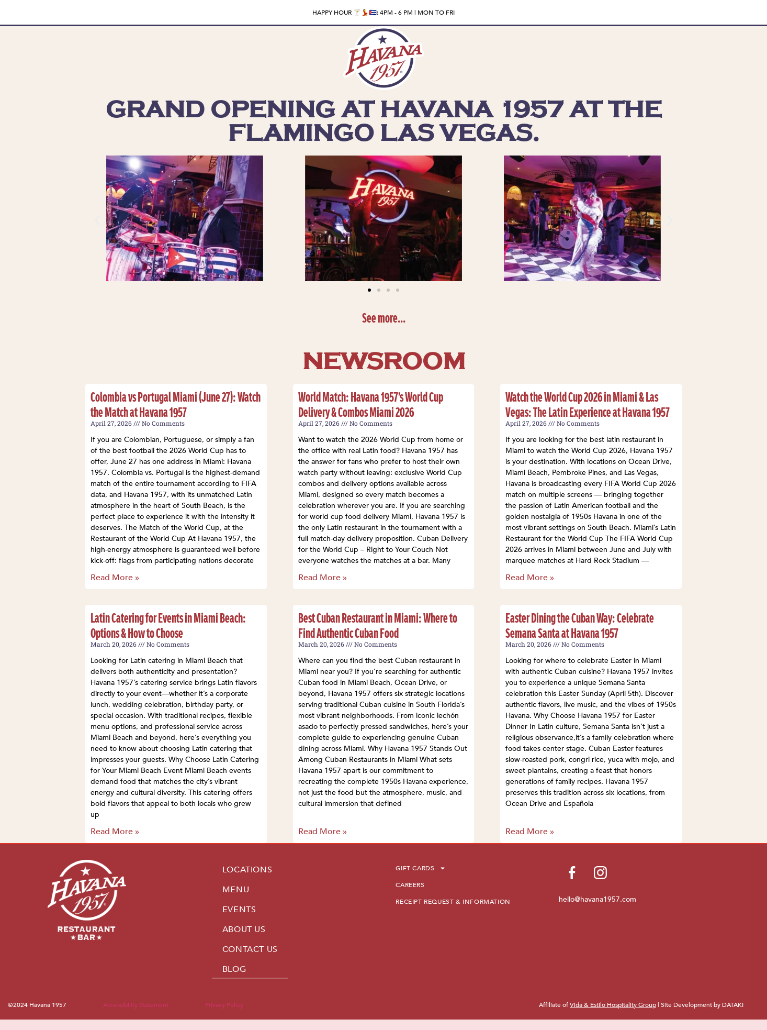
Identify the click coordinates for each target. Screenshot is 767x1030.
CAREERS (410, 885)
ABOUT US (244, 929)
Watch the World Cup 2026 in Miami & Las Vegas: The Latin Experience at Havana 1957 (587, 404)
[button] (97, 220)
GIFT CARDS (421, 868)
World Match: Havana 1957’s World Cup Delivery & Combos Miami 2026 (370, 404)
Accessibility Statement (135, 1005)
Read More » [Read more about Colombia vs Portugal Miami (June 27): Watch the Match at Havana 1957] (115, 577)
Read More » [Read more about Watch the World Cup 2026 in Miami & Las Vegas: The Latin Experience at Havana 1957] (529, 577)
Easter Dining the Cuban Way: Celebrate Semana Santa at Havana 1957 (579, 625)
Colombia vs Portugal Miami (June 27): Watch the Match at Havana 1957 (176, 404)
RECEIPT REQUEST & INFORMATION (453, 902)
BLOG (234, 969)
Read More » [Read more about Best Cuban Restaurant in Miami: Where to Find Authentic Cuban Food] (322, 831)
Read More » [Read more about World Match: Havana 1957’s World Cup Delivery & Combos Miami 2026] (322, 577)
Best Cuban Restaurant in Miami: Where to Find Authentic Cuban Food (377, 625)
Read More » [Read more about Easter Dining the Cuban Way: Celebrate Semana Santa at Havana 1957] (529, 831)
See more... (383, 317)
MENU (235, 889)
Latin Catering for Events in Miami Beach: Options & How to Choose (168, 625)
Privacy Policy (224, 1005)
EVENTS (239, 909)
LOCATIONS (247, 870)
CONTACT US (250, 949)
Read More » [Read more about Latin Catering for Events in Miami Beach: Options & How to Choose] (115, 831)
